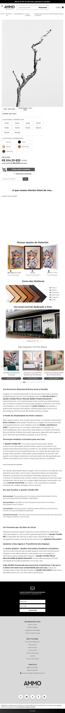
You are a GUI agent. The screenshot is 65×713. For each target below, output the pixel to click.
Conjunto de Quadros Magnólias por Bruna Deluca (32, 369)
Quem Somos (32, 619)
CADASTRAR (33, 605)
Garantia (32, 650)
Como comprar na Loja (32, 627)
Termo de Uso (32, 645)
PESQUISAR (43, 7)
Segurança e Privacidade (32, 625)
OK (25, 179)
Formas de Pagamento (32, 636)
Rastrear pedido (32, 622)
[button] (21, 376)
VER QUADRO (11, 373)
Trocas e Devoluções (32, 647)
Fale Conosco (32, 639)
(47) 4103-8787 (32, 662)
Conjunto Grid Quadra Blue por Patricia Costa (53, 369)
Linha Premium (32, 642)
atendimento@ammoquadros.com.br (32, 668)
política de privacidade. (27, 707)
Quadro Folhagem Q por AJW (11, 368)
